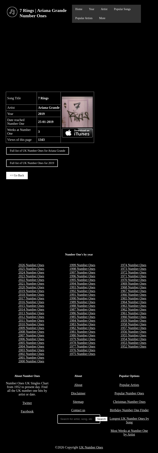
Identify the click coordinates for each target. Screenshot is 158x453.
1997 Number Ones (82, 272)
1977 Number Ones (82, 346)
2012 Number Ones (31, 317)
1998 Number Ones (82, 268)
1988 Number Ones (82, 305)
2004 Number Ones (31, 346)
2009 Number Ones (31, 328)
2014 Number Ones (31, 309)
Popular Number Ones (129, 393)
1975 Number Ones (82, 354)
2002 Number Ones (31, 354)
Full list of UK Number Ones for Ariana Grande (37, 150)
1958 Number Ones (133, 324)
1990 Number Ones (82, 298)
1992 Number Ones (82, 291)
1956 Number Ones (133, 331)
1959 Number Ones (133, 320)
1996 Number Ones (82, 276)
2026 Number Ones (31, 265)
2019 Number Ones (31, 291)
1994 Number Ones (82, 283)
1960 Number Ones (133, 317)
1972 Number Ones (133, 272)
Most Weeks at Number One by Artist (129, 432)
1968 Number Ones (133, 287)
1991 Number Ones (82, 294)
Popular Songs (122, 9)
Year (91, 9)
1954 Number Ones (133, 339)
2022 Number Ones (31, 280)
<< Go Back (17, 175)
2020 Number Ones (31, 287)
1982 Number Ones (82, 328)
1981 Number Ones (82, 331)
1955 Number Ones (133, 335)
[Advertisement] (79, 57)
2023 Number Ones (31, 276)
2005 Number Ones (31, 342)
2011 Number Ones (31, 320)
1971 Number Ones (133, 276)
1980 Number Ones (82, 335)
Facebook (27, 411)
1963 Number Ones (133, 305)
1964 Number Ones (133, 302)
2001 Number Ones (31, 357)
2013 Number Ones (31, 313)
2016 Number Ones (31, 302)
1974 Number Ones (133, 265)
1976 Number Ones (82, 350)
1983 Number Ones (82, 324)
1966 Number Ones (133, 294)
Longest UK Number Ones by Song (129, 420)
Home (78, 9)
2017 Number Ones (31, 298)
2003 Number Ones (31, 350)
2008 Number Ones (31, 331)
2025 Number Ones (31, 268)
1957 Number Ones (133, 328)
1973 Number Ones (133, 268)
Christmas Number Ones (129, 401)
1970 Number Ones (133, 280)
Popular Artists (84, 18)
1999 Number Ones (82, 265)
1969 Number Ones (133, 283)
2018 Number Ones (31, 294)
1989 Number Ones (82, 302)
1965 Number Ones (133, 298)
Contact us (78, 410)
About (78, 385)
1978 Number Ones (82, 342)
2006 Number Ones (31, 339)
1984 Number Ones (82, 320)
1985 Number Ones (82, 317)
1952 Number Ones (133, 346)
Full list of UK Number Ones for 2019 (32, 163)
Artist (104, 9)
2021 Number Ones (31, 283)
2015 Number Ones (31, 305)
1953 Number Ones (133, 342)
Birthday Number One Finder (129, 410)
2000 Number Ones (31, 361)
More (102, 18)
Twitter (27, 403)
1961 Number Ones (133, 313)
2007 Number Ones (31, 335)
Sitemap (78, 401)
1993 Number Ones (82, 287)
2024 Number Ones (31, 272)
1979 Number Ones (82, 339)
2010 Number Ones (31, 324)
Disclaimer (78, 393)
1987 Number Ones (82, 309)
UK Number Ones (91, 447)
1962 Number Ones (133, 309)
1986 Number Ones (82, 313)
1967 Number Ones (133, 291)
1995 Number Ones (82, 280)
